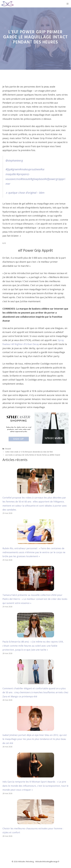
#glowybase (37, 179)
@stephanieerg (14, 160)
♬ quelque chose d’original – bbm (25, 192)
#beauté (25, 179)
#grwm (15, 169)
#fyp (8, 169)
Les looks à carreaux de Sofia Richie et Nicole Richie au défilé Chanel (32, 455)
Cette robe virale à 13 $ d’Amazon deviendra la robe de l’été (29, 452)
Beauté (8, 448)
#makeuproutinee (29, 169)
